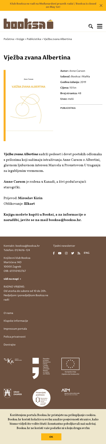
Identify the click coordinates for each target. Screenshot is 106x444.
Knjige (20, 39)
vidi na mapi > (12, 279)
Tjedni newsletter (64, 246)
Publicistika (34, 39)
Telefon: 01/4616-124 (17, 250)
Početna (9, 39)
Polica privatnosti (15, 336)
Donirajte (10, 344)
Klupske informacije (16, 321)
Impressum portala (15, 329)
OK (51, 437)
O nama (8, 313)
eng (87, 253)
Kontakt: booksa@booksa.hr (22, 246)
